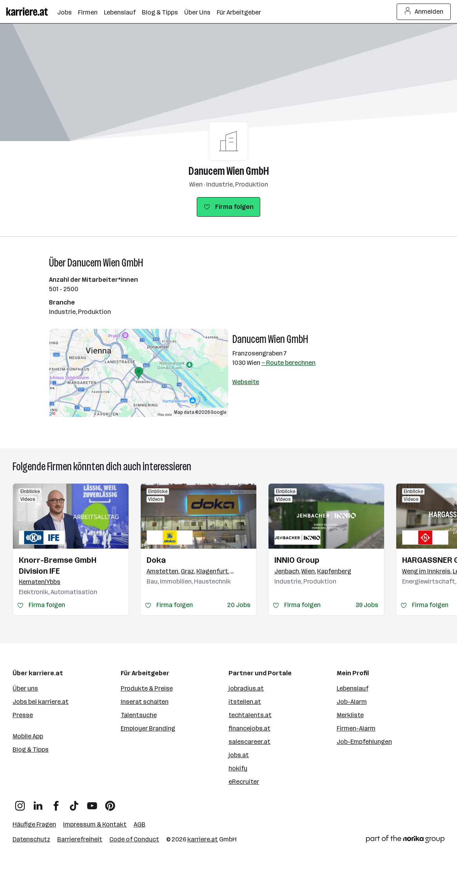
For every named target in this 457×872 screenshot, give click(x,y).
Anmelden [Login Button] (423, 11)
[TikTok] (74, 803)
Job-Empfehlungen (364, 741)
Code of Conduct (134, 839)
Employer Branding (148, 728)
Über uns (25, 688)
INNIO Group (296, 560)
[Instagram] (20, 803)
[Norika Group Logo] (405, 840)
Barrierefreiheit (79, 839)
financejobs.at (249, 728)
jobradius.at (246, 688)
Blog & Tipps (31, 749)
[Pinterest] (110, 803)
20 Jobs (238, 605)
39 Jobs (366, 605)
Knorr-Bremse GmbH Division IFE (57, 565)
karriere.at (202, 839)
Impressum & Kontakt (95, 824)
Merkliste (350, 715)
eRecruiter (243, 781)
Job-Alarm (352, 701)
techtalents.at (250, 715)
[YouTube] (92, 803)
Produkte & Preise (147, 688)
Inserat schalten (145, 701)
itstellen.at (244, 701)
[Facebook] (56, 803)
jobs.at (238, 755)
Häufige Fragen (34, 824)
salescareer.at (249, 741)
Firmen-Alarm (356, 728)
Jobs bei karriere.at (41, 701)
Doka (156, 560)
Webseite (245, 382)
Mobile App (28, 736)
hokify (237, 768)
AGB (139, 824)
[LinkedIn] (38, 803)
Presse (23, 715)
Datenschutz (31, 839)
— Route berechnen (288, 362)
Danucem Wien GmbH (229, 171)
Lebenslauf (352, 688)
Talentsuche (139, 715)
